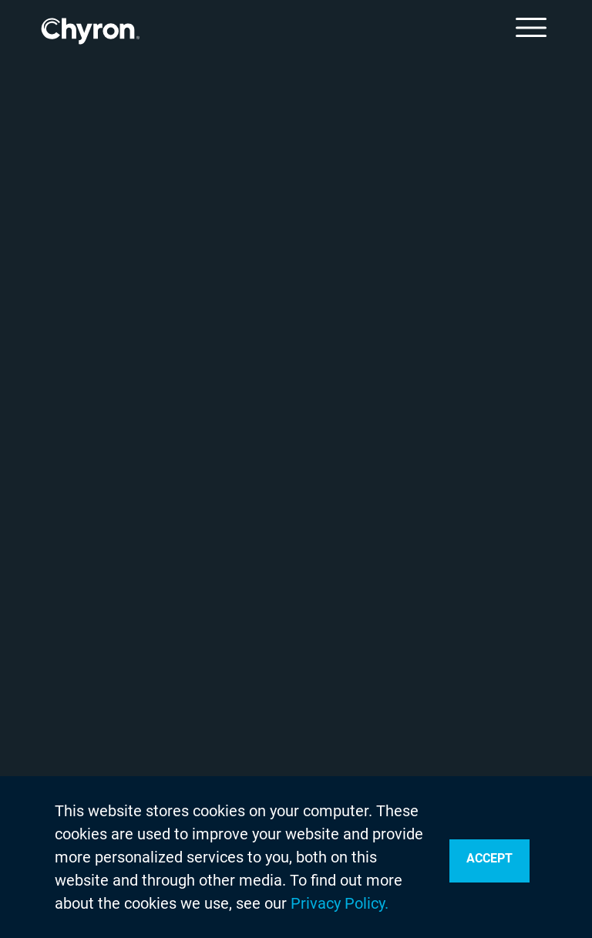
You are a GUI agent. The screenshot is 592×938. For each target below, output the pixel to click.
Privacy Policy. (339, 903)
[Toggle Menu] (531, 27)
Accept (489, 858)
